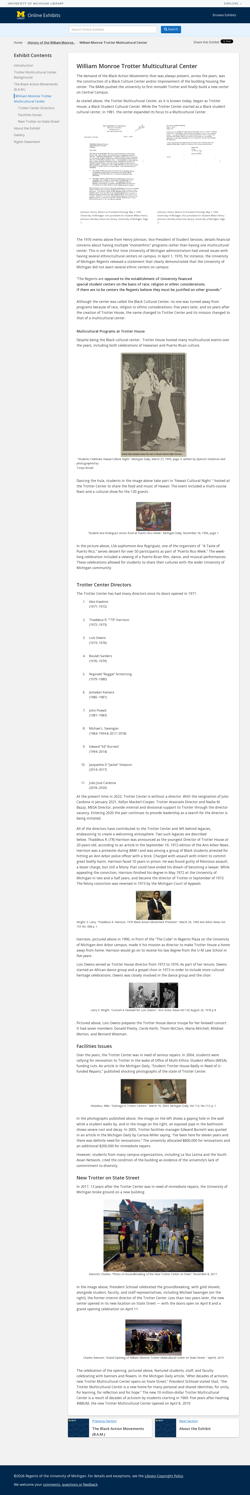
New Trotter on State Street (38, 121)
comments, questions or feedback (70, 1484)
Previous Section (104, 1421)
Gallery (19, 135)
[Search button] (171, 29)
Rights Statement (27, 141)
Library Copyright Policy (164, 1476)
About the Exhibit (27, 128)
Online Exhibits (44, 15)
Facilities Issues (30, 114)
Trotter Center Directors (36, 108)
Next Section (188, 1421)
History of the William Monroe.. (51, 42)
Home (18, 42)
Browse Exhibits (224, 15)
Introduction (23, 65)
